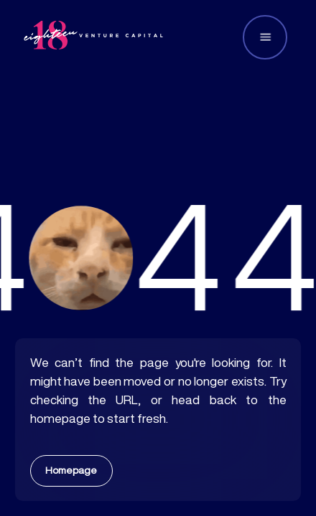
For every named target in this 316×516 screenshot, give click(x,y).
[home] (93, 37)
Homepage (71, 470)
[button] (265, 37)
